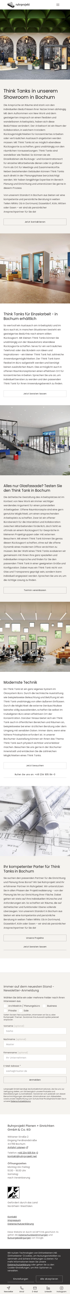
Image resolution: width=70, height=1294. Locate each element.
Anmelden (35, 1079)
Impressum (14, 1220)
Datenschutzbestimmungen (33, 1234)
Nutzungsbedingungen (19, 1237)
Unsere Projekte (35, 937)
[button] (57, 4)
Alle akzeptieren (49, 1278)
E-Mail (35, 1289)
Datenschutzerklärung (21, 1101)
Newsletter (8, 1289)
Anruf (21, 1289)
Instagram (61, 1289)
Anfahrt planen (18, 1147)
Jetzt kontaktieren (35, 221)
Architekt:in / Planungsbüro (24, 1006)
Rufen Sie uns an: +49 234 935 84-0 (35, 774)
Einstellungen (20, 1278)
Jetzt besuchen (35, 765)
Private (12, 1010)
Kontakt (12, 1216)
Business (52, 1006)
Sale (26, 1010)
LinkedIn (48, 1289)
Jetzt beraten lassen (35, 393)
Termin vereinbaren (35, 590)
